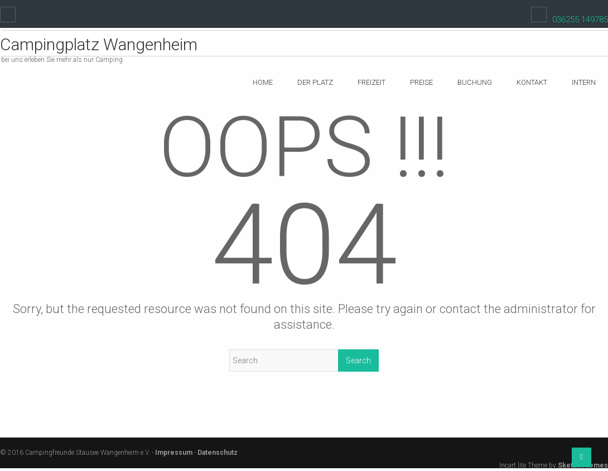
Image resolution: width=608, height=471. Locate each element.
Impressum (173, 452)
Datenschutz (217, 452)
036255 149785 (580, 20)
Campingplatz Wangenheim (98, 44)
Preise (421, 82)
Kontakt (532, 82)
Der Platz (315, 82)
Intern (584, 82)
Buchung (474, 82)
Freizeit (371, 82)
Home (263, 82)
